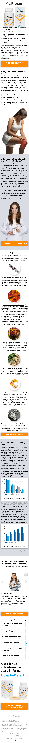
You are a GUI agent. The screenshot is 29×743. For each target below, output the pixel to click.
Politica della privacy (12, 738)
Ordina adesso (14, 64)
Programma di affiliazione (18, 737)
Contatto (20, 738)
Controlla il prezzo (14, 243)
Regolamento (7, 737)
